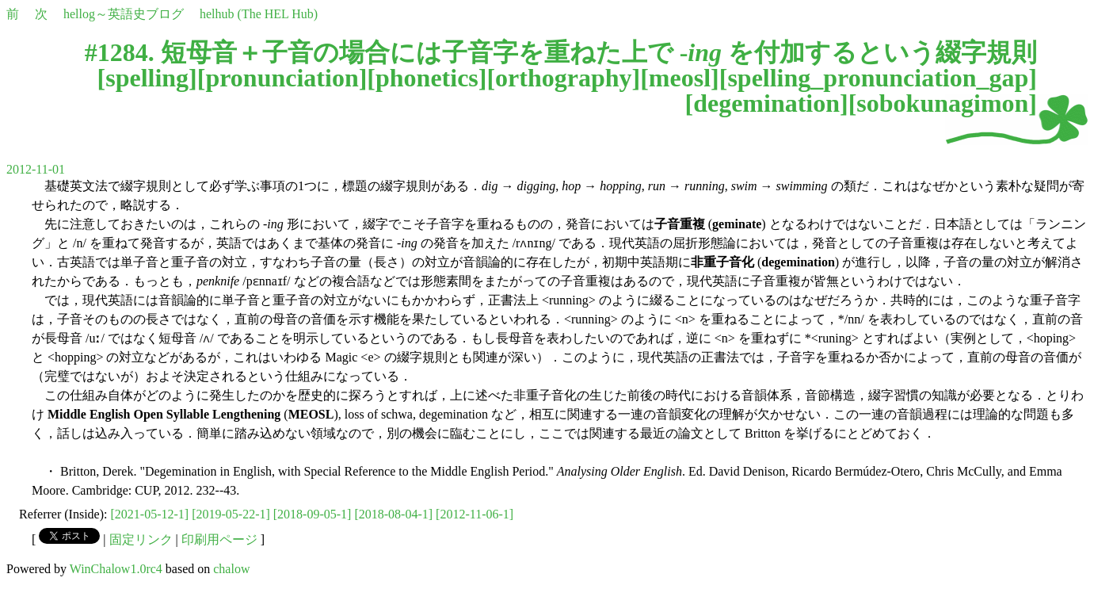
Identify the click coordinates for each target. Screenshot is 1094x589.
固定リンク (141, 539)
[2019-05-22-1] (231, 514)
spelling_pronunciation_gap (877, 77)
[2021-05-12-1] (150, 514)
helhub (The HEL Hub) (259, 14)
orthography (563, 77)
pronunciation (281, 77)
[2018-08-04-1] (393, 514)
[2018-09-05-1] (312, 514)
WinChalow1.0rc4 (116, 569)
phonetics (426, 77)
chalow (231, 569)
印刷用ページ (219, 539)
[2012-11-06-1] (474, 514)
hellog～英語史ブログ (123, 14)
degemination (766, 103)
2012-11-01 (35, 169)
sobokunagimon (942, 103)
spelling (147, 77)
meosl (680, 77)
